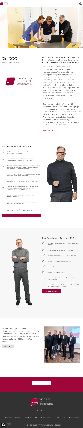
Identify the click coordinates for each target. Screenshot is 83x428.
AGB (36, 417)
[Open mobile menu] (75, 3)
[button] (9, 424)
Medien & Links (60, 417)
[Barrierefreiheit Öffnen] (3, 425)
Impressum (8, 417)
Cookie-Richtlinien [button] (74, 417)
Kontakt (17, 417)
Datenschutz (27, 417)
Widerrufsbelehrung (46, 417)
